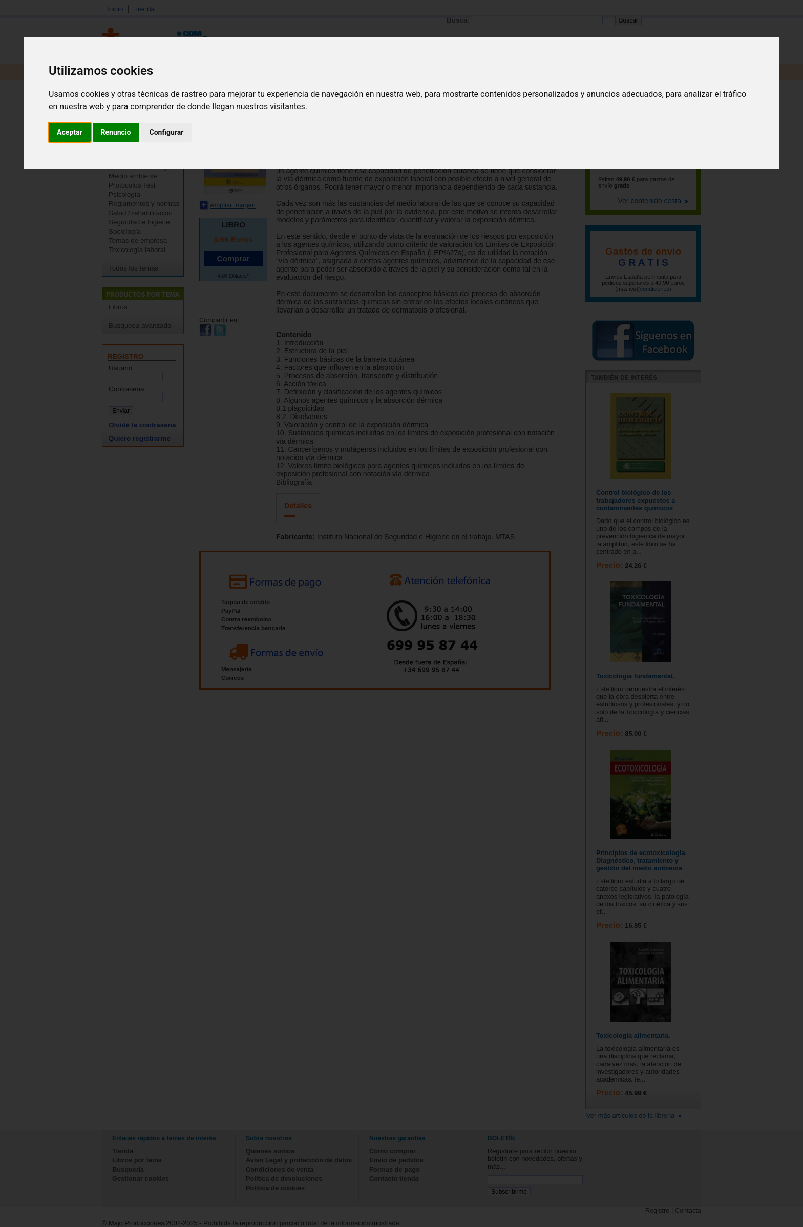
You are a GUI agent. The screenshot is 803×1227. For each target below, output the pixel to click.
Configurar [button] (167, 132)
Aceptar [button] (69, 132)
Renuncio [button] (116, 132)
